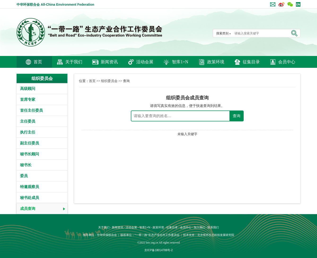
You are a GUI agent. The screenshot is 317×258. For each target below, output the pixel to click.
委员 (24, 176)
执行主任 (27, 132)
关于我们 (73, 62)
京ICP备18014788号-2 (158, 250)
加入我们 (199, 227)
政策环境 (215, 62)
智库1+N (180, 62)
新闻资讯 (109, 62)
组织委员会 (109, 81)
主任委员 (27, 121)
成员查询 (27, 209)
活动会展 (144, 62)
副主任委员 (29, 143)
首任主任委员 (31, 110)
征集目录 (251, 62)
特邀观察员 (29, 187)
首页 (38, 62)
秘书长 (25, 165)
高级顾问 (27, 89)
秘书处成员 (29, 198)
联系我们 (213, 227)
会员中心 (286, 62)
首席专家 (27, 99)
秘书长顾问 (29, 154)
